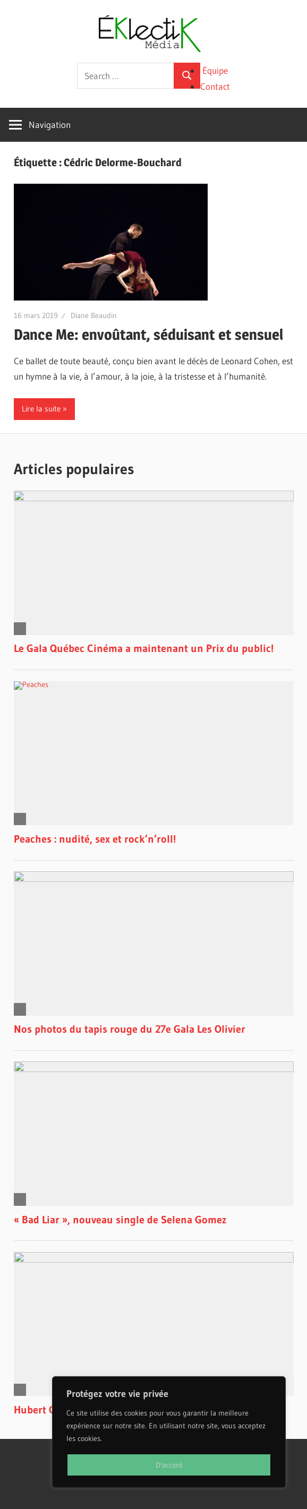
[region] (169, 1432)
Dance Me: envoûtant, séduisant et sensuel (148, 334)
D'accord (169, 1465)
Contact (215, 86)
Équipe (215, 70)
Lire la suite (41, 409)
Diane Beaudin (94, 315)
